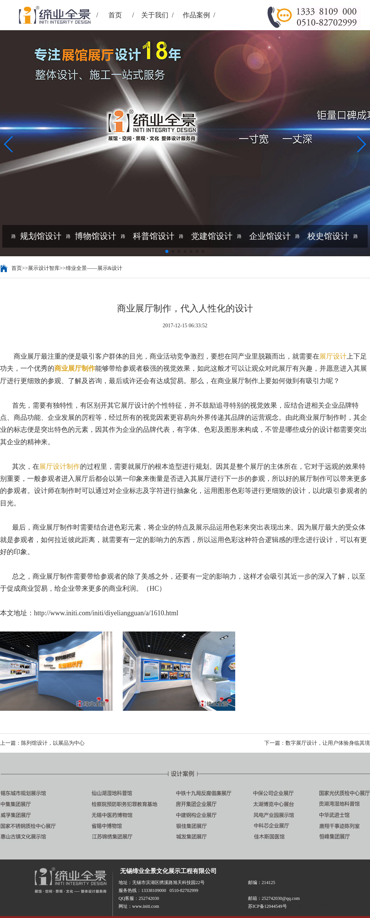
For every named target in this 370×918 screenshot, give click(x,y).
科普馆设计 (153, 236)
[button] (9, 144)
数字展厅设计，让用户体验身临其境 (327, 743)
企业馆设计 (270, 236)
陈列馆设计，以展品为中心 (53, 743)
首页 (115, 15)
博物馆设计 (95, 236)
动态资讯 (136, 45)
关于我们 (154, 15)
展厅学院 (52, 45)
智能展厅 (94, 45)
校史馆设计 (328, 236)
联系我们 (177, 45)
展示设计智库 (44, 268)
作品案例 (196, 15)
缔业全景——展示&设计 (94, 268)
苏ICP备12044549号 (306, 906)
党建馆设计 (212, 236)
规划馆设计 (41, 236)
